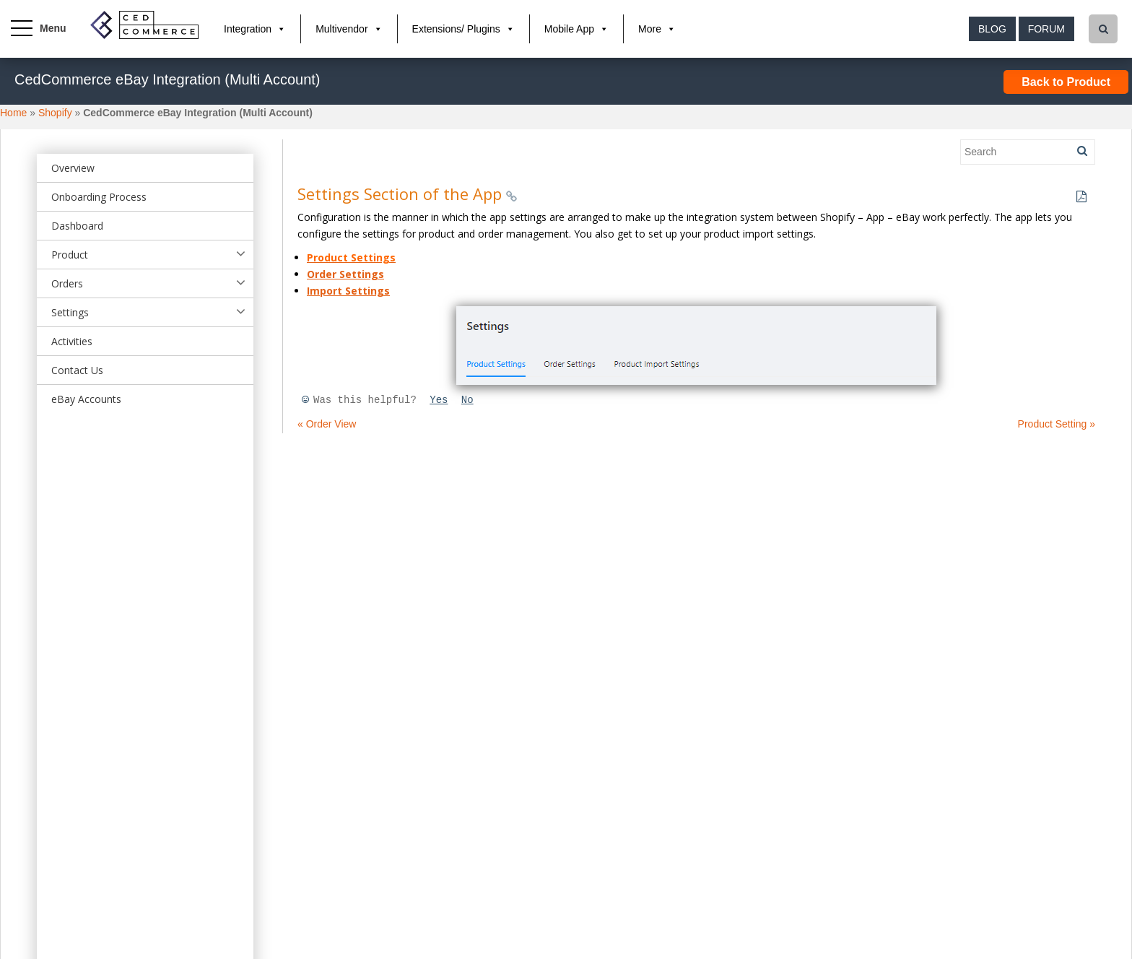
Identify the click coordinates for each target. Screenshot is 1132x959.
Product (69, 254)
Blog (992, 29)
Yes (439, 400)
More (649, 29)
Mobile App (569, 29)
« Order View (326, 424)
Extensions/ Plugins (456, 29)
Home (13, 112)
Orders (67, 283)
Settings (70, 312)
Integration (247, 29)
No (467, 400)
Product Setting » (1056, 424)
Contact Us (77, 370)
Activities (71, 341)
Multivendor (341, 29)
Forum (1046, 29)
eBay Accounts (86, 399)
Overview (73, 168)
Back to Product (1066, 82)
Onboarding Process (99, 197)
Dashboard (77, 226)
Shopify (55, 112)
